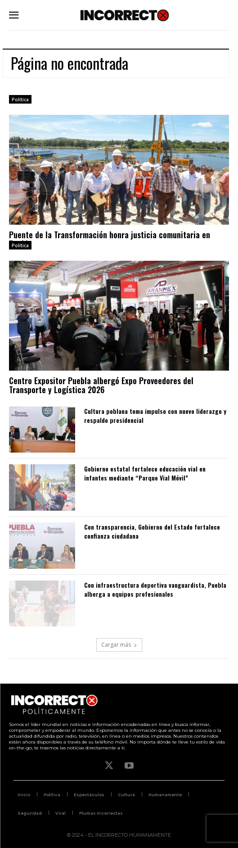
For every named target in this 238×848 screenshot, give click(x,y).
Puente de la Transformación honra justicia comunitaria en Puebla (109, 239)
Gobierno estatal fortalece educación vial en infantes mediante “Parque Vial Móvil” (145, 473)
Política (20, 99)
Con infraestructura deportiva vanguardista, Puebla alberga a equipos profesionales (155, 589)
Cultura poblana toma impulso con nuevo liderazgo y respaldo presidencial (155, 415)
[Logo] (124, 15)
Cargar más (119, 644)
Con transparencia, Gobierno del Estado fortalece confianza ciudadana (152, 531)
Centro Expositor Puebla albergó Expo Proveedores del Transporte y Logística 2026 (101, 385)
